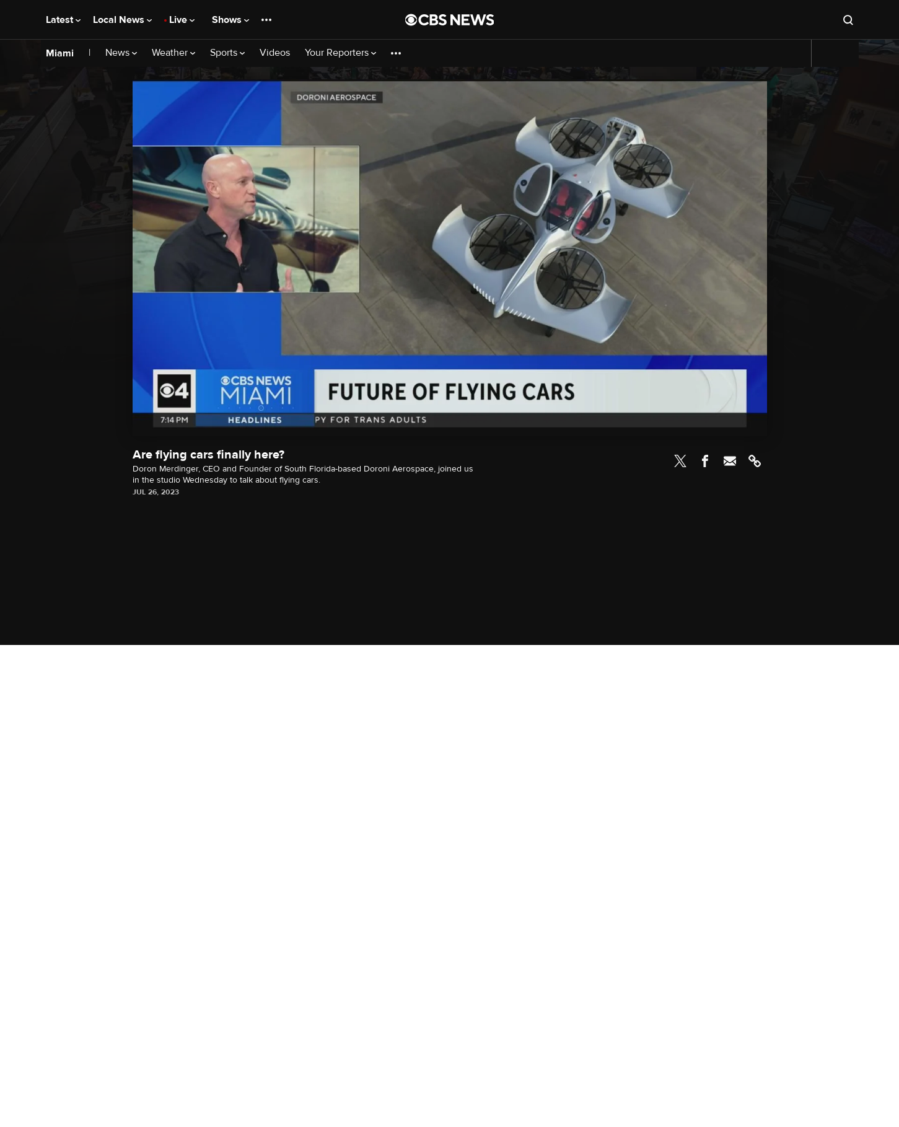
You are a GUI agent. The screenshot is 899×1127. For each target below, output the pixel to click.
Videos (275, 53)
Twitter (680, 461)
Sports (227, 53)
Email (730, 461)
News (121, 53)
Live (182, 20)
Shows (230, 20)
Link (754, 461)
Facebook (705, 461)
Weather (173, 53)
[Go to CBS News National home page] (449, 20)
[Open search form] (848, 19)
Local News (122, 20)
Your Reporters (340, 53)
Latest (63, 20)
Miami (60, 53)
